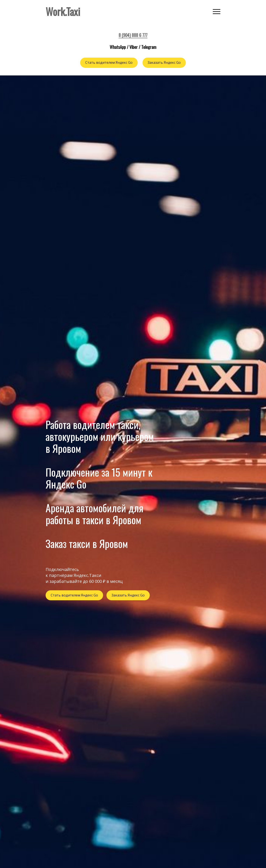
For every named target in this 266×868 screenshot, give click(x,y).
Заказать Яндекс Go (164, 62)
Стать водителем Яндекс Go (109, 62)
